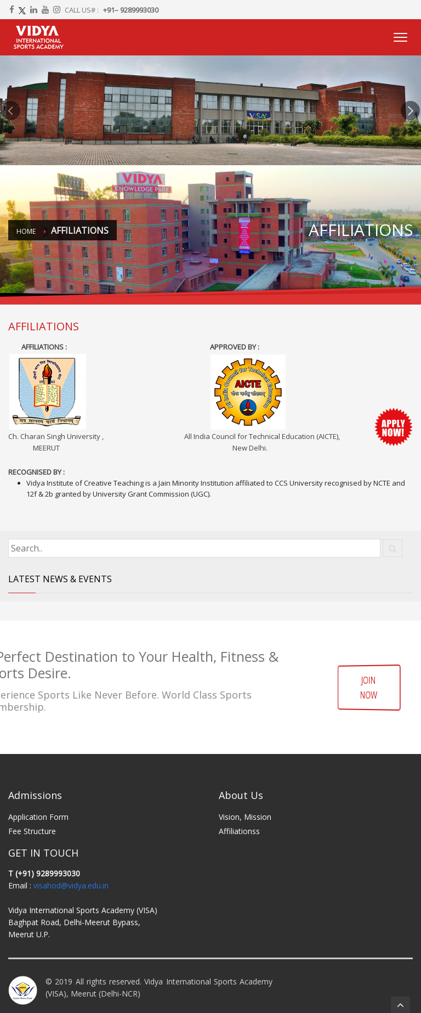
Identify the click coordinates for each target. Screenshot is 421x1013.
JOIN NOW (368, 687)
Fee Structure (32, 831)
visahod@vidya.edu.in (71, 885)
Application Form (38, 817)
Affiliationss (239, 831)
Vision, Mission (245, 817)
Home (26, 231)
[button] (10, 110)
